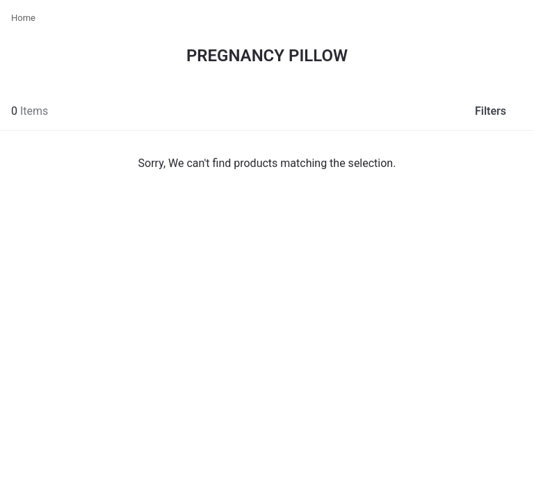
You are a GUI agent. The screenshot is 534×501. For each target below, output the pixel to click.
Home (23, 18)
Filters (501, 110)
